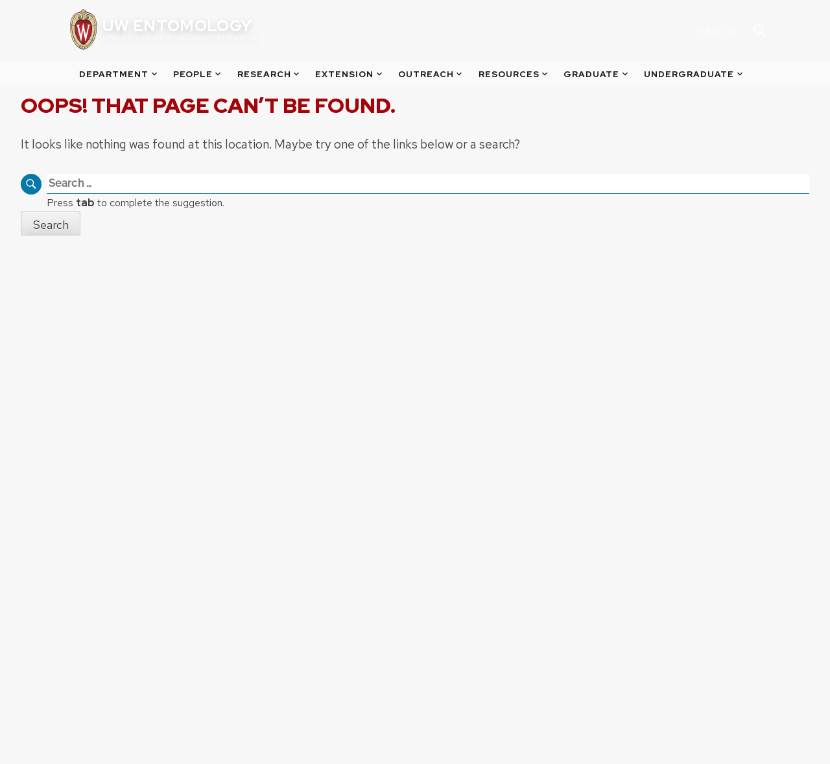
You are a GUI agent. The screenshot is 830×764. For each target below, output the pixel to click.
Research (269, 74)
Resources (514, 74)
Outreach (431, 74)
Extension (349, 74)
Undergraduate (694, 74)
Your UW (716, 30)
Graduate (596, 74)
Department (119, 74)
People (198, 74)
